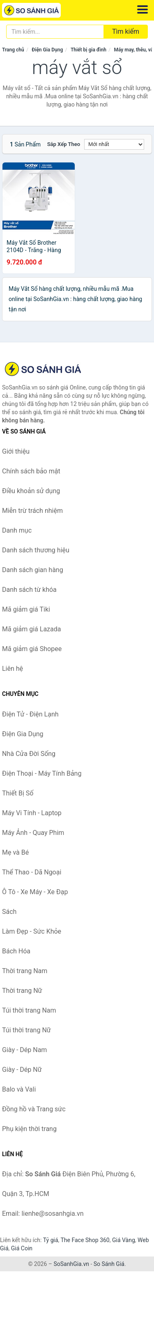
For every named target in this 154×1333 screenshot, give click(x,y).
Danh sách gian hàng (32, 570)
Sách (9, 912)
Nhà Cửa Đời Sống (28, 754)
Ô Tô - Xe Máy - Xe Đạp (35, 892)
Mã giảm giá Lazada (31, 629)
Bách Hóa (16, 951)
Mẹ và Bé (15, 852)
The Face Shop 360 (84, 1240)
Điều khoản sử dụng (31, 491)
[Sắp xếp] (114, 144)
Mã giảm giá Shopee (32, 649)
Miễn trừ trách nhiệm (32, 511)
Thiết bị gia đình (88, 50)
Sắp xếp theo (63, 144)
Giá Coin (21, 1248)
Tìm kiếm (125, 31)
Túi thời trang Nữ (26, 1030)
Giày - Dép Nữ (22, 1069)
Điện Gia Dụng (47, 50)
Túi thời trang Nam (29, 1010)
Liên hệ (12, 668)
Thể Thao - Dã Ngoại (31, 872)
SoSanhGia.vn (71, 1264)
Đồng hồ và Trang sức (34, 1109)
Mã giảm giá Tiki (26, 609)
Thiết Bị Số (17, 793)
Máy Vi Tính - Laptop (32, 813)
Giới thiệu (16, 451)
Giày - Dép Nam (24, 1050)
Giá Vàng (123, 1240)
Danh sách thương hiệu (35, 550)
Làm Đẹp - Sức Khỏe (31, 931)
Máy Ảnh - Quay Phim (33, 833)
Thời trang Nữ (22, 991)
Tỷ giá (50, 1240)
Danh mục (17, 530)
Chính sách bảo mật (31, 471)
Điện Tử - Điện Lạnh (30, 714)
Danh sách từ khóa (29, 589)
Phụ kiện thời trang (29, 1129)
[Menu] (142, 9)
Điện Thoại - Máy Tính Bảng (41, 773)
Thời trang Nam (24, 971)
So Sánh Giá (109, 1264)
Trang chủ (13, 50)
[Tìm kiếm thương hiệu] (55, 32)
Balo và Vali (19, 1089)
